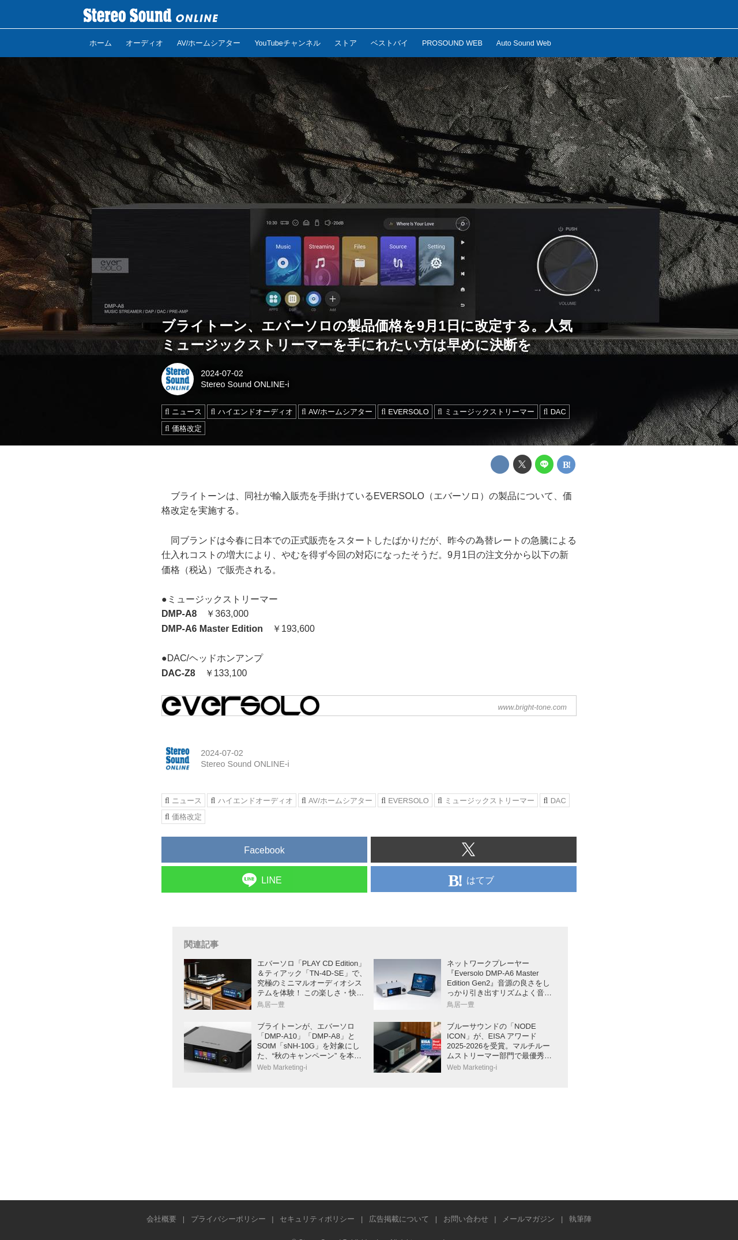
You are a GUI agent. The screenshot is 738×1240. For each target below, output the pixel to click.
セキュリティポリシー (317, 1219)
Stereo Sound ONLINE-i (245, 384)
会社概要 (161, 1219)
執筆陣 (580, 1219)
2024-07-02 (222, 373)
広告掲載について (399, 1219)
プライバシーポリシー (228, 1219)
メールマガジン (528, 1219)
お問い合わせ (465, 1219)
